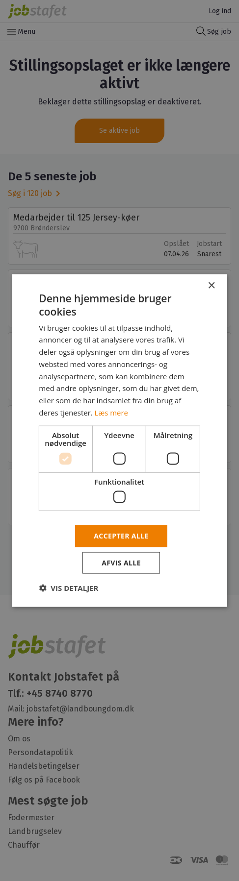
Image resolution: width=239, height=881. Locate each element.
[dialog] (119, 440)
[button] (68, 587)
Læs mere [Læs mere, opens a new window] (112, 412)
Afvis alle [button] (121, 562)
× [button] (211, 286)
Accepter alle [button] (121, 535)
